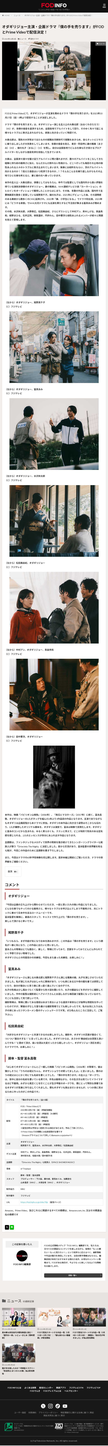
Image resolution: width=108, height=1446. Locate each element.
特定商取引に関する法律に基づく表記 (77, 1414)
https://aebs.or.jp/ (73, 1433)
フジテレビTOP (93, 1389)
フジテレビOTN (76, 1389)
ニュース (17, 15)
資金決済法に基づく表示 (54, 1417)
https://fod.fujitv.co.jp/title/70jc (34, 1202)
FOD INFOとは (14, 1389)
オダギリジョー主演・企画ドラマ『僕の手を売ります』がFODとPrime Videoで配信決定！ (59, 15)
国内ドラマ (34, 39)
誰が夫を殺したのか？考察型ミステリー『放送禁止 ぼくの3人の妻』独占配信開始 (18, 1372)
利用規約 (32, 1414)
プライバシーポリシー (48, 1414)
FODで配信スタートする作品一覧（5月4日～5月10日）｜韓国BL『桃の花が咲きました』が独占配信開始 (89, 1335)
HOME (7, 15)
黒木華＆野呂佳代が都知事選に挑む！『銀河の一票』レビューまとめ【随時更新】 (18, 1335)
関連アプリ (61, 1389)
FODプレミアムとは (52, 1392)
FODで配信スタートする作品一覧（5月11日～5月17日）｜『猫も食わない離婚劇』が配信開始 (53, 1335)
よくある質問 (30, 1389)
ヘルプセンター (71, 1392)
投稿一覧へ (72, 1275)
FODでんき (35, 1392)
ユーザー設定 (20, 1414)
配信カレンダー (46, 1389)
